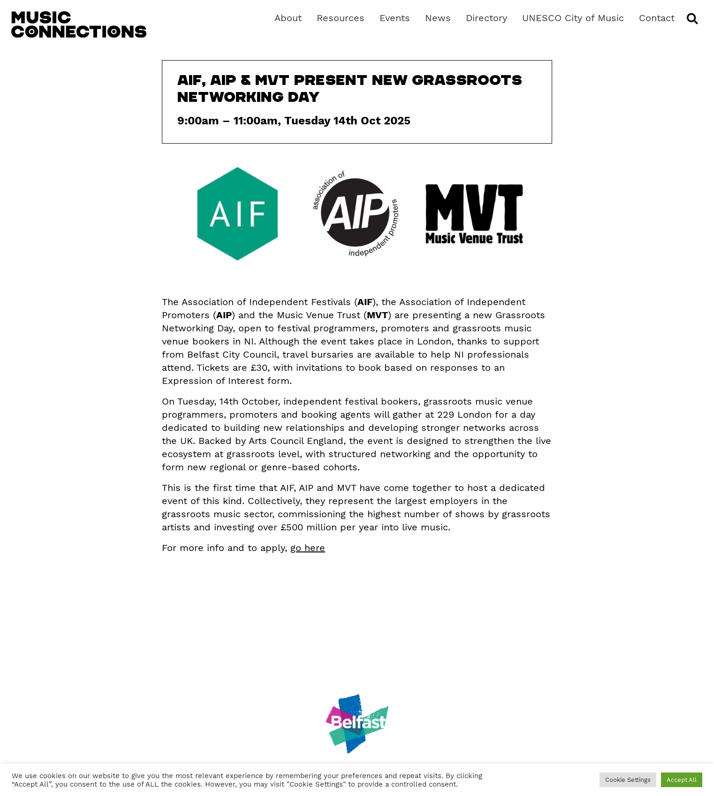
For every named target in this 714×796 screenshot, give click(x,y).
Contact (657, 17)
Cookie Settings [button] (628, 779)
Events (395, 17)
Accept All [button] (682, 779)
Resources (341, 17)
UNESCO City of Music (573, 17)
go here (307, 547)
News (438, 17)
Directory (486, 17)
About (288, 17)
